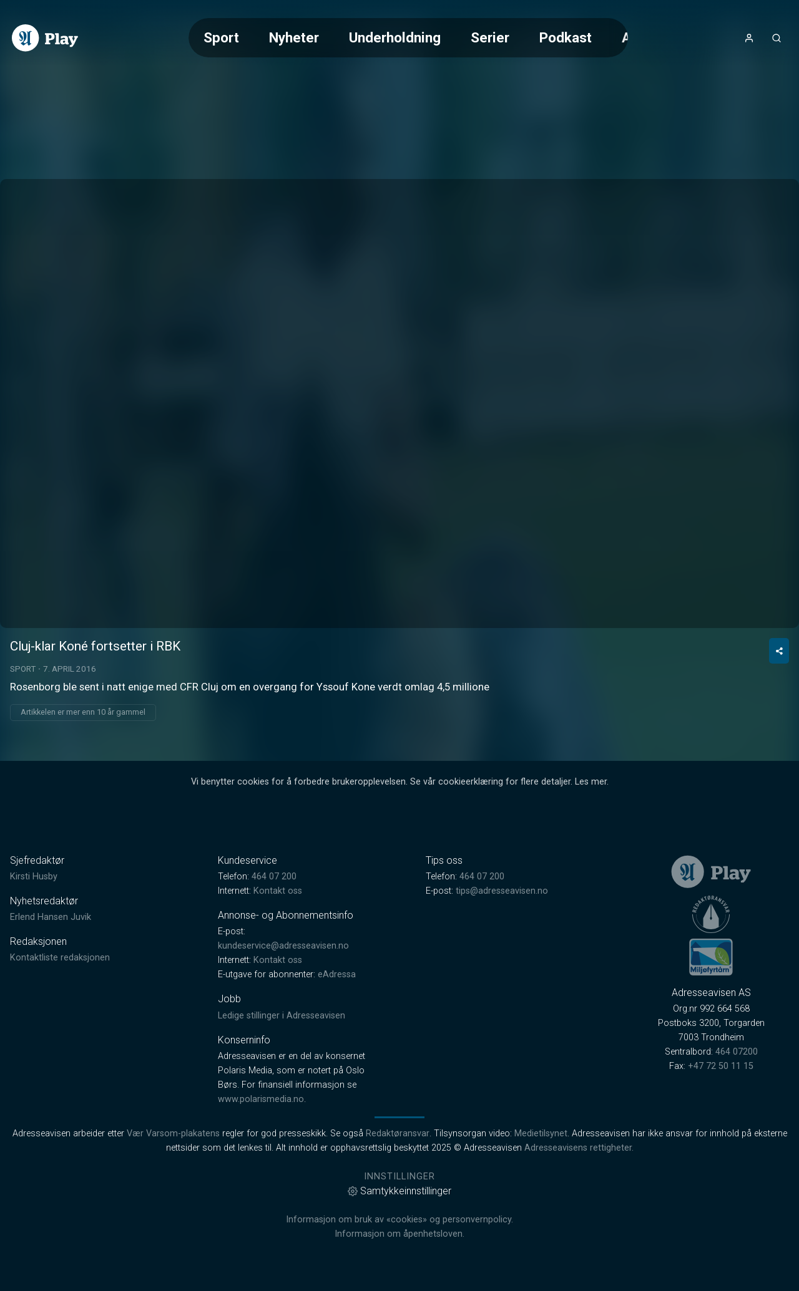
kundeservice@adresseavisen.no (283, 945)
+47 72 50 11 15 (720, 1066)
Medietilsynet (540, 1133)
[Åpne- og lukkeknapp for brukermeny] (749, 38)
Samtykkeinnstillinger (399, 1191)
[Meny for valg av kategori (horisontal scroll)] (408, 37)
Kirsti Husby (33, 876)
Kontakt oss (277, 891)
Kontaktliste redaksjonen (60, 957)
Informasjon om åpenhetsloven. (399, 1234)
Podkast (565, 37)
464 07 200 (274, 876)
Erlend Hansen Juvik (50, 917)
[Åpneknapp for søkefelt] (776, 38)
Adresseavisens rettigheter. (579, 1148)
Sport (221, 37)
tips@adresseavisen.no (502, 891)
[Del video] (779, 651)
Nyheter (294, 37)
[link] (45, 38)
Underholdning (395, 37)
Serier (490, 37)
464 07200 (736, 1052)
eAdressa (337, 974)
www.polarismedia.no (261, 1099)
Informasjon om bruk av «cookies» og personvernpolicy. (399, 1219)
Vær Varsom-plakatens (173, 1133)
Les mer (591, 781)
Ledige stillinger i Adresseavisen (281, 1015)
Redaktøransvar (397, 1133)
